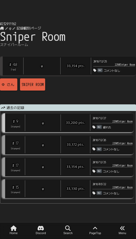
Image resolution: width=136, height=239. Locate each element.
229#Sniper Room (125, 64)
